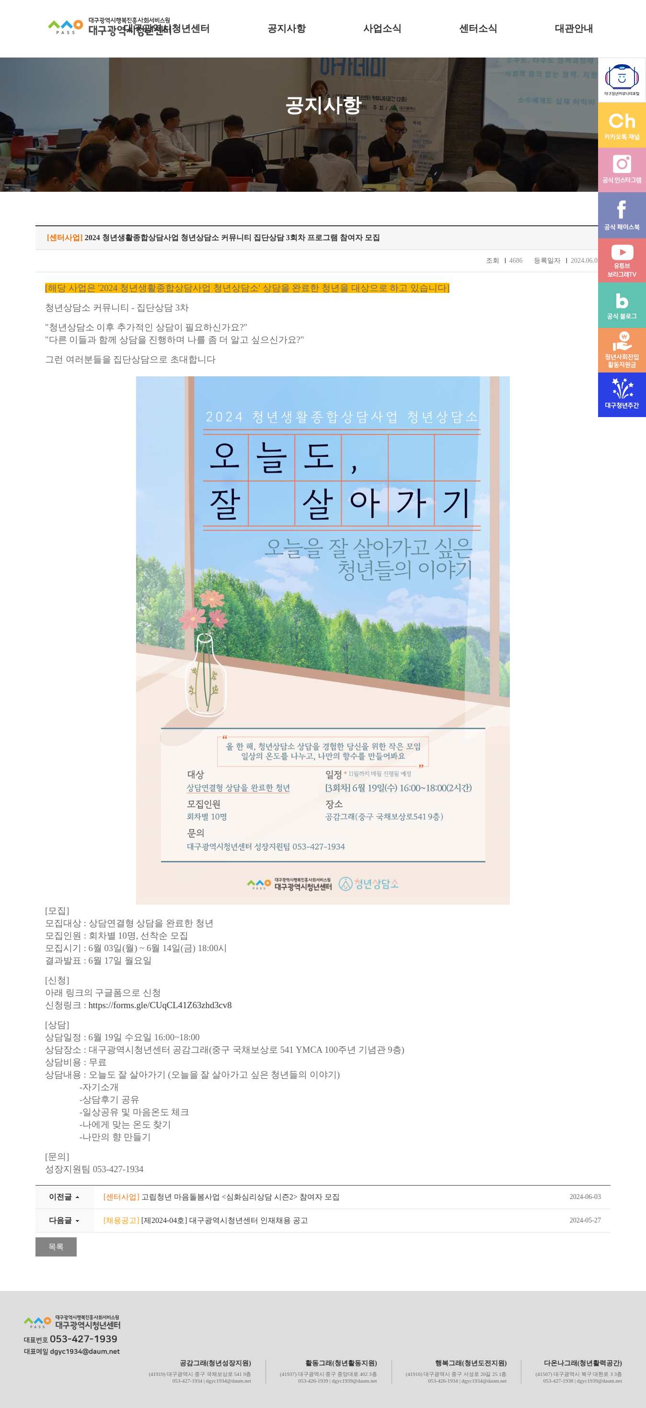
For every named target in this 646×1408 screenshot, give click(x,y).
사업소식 (382, 28)
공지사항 (286, 28)
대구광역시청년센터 (167, 28)
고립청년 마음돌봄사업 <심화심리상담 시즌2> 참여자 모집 (222, 1197)
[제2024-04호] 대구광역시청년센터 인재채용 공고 (206, 1220)
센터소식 (478, 28)
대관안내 (574, 28)
